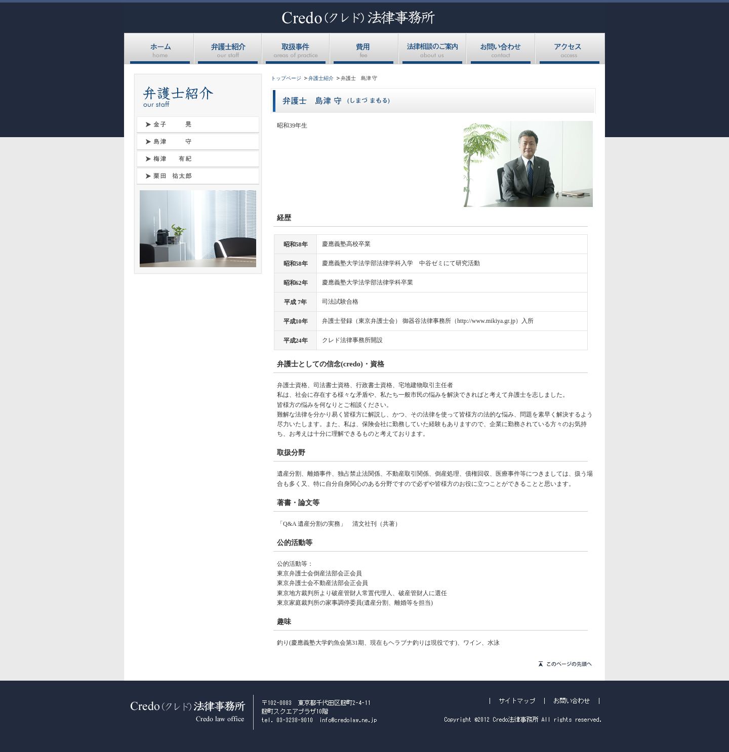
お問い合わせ (501, 48)
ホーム (159, 48)
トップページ (286, 78)
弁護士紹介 (228, 48)
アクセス (570, 48)
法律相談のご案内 (433, 48)
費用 (364, 48)
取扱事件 (296, 48)
